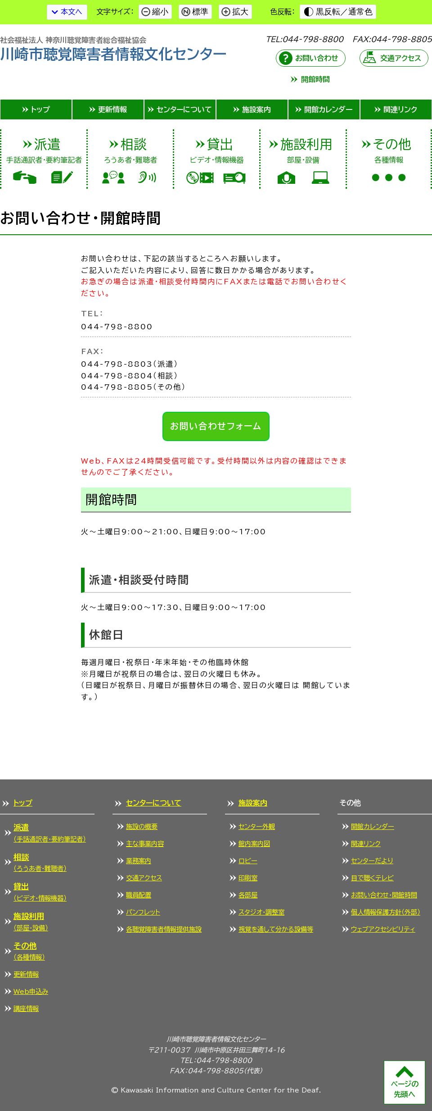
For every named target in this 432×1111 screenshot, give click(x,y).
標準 (200, 11)
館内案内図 (254, 843)
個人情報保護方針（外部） (385, 912)
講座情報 (26, 1008)
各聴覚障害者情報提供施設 (164, 929)
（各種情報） (29, 950)
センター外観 (256, 826)
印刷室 (247, 877)
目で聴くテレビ (372, 877)
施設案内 (252, 802)
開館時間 (315, 79)
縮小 (160, 11)
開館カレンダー (372, 826)
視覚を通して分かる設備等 (275, 929)
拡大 (240, 11)
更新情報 (26, 974)
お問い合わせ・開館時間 (384, 895)
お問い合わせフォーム (216, 426)
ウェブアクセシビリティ (383, 929)
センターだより (372, 860)
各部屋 (247, 895)
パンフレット (143, 912)
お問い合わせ (316, 58)
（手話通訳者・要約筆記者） (50, 831)
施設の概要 (142, 826)
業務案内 (138, 860)
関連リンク (366, 843)
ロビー (247, 860)
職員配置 (138, 895)
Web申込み (31, 991)
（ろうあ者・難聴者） (40, 861)
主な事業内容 (145, 843)
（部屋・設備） (31, 920)
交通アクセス (400, 58)
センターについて (153, 802)
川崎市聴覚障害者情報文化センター (113, 48)
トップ (23, 802)
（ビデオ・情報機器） (40, 891)
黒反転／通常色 (344, 11)
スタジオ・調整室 (261, 912)
